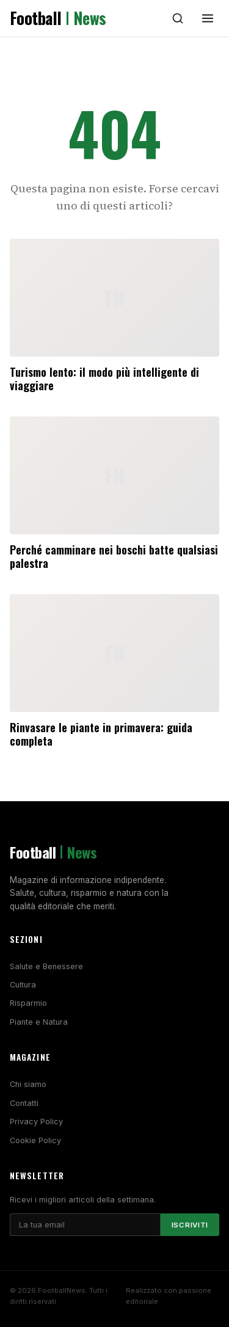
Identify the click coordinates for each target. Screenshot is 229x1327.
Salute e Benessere (46, 966)
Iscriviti (190, 1225)
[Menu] (207, 18)
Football (58, 18)
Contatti (24, 1103)
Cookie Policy (35, 1140)
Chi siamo (28, 1084)
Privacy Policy (36, 1121)
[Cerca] (178, 18)
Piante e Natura (39, 1022)
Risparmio (28, 1003)
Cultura (23, 984)
